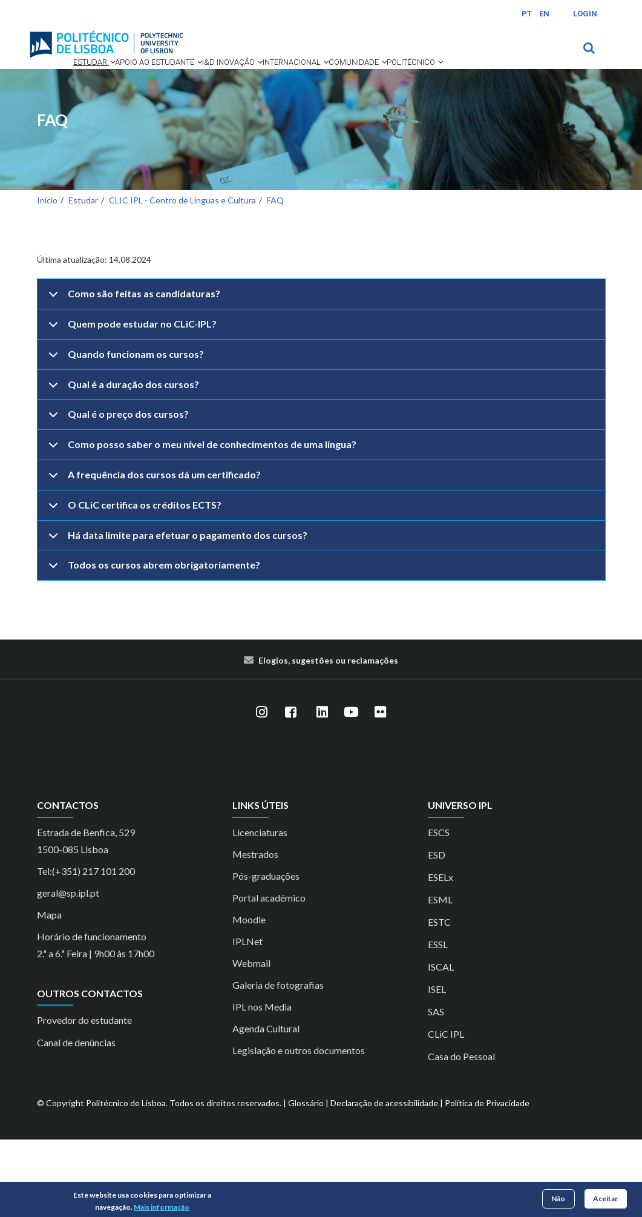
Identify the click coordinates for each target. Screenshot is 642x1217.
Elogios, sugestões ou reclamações (328, 738)
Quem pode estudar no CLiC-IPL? (130, 406)
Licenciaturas (259, 909)
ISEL (437, 1066)
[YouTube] (351, 789)
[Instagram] (262, 789)
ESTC (439, 999)
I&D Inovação (249, 79)
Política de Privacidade (487, 1180)
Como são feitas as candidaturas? (132, 376)
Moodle (249, 997)
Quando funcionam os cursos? (124, 436)
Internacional (332, 79)
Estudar (67, 79)
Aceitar (605, 1198)
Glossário (306, 1180)
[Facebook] (291, 789)
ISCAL (441, 1044)
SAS (436, 1089)
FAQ (52, 197)
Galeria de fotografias (278, 1062)
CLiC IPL (446, 1111)
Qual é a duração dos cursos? (121, 467)
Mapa (49, 992)
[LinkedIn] (322, 789)
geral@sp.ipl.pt (68, 970)
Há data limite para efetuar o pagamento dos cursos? (175, 617)
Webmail (251, 1040)
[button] (88, 78)
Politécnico (153, 123)
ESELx (440, 954)
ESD (436, 932)
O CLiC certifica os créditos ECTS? (132, 587)
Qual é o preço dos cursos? (116, 496)
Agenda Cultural (266, 1106)
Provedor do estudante (84, 1097)
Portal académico (269, 975)
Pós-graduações (266, 953)
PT (527, 13)
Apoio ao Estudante (153, 79)
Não (558, 1198)
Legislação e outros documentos (298, 1127)
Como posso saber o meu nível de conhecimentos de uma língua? (200, 527)
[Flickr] (380, 789)
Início (47, 277)
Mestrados (255, 931)
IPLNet (247, 1018)
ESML (440, 977)
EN (544, 13)
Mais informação (161, 1207)
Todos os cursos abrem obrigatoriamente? (152, 647)
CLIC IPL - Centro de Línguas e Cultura (182, 277)
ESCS (439, 909)
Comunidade (75, 123)
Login (585, 13)
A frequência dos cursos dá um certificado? (152, 557)
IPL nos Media (262, 1084)
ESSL (438, 1021)
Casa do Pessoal (461, 1133)
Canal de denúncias (76, 1120)
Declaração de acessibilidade (384, 1180)
